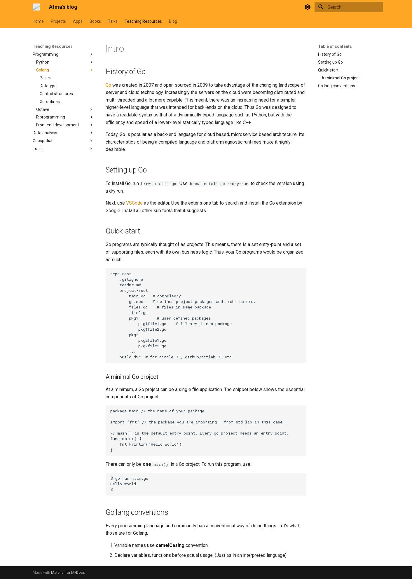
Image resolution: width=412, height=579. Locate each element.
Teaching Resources (143, 21)
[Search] (349, 7)
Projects (58, 21)
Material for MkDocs (68, 572)
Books (95, 21)
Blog (173, 21)
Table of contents (335, 46)
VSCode (134, 203)
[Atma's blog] (36, 7)
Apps (78, 21)
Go (108, 85)
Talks (113, 21)
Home (38, 21)
